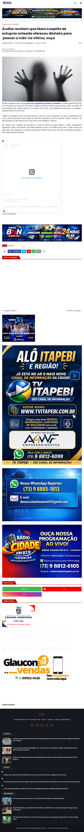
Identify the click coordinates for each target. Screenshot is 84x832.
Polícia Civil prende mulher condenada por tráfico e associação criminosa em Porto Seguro (45, 758)
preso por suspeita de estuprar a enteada (43, 103)
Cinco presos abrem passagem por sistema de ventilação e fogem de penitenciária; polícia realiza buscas (45, 749)
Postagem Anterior (10, 311)
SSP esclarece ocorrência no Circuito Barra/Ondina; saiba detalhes (38, 799)
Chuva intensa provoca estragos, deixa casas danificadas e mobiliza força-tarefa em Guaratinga (42, 782)
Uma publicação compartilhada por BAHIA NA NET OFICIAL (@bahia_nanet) (32, 206)
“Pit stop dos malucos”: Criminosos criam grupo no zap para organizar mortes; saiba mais (45, 818)
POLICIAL (16, 24)
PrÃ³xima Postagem (74, 311)
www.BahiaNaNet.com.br (37, 828)
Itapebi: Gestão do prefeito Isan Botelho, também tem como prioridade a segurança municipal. (45, 809)
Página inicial (7, 24)
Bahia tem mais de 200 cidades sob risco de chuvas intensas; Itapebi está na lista (35, 775)
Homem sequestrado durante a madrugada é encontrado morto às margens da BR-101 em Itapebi (46, 740)
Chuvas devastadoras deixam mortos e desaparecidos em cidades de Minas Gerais (36, 789)
